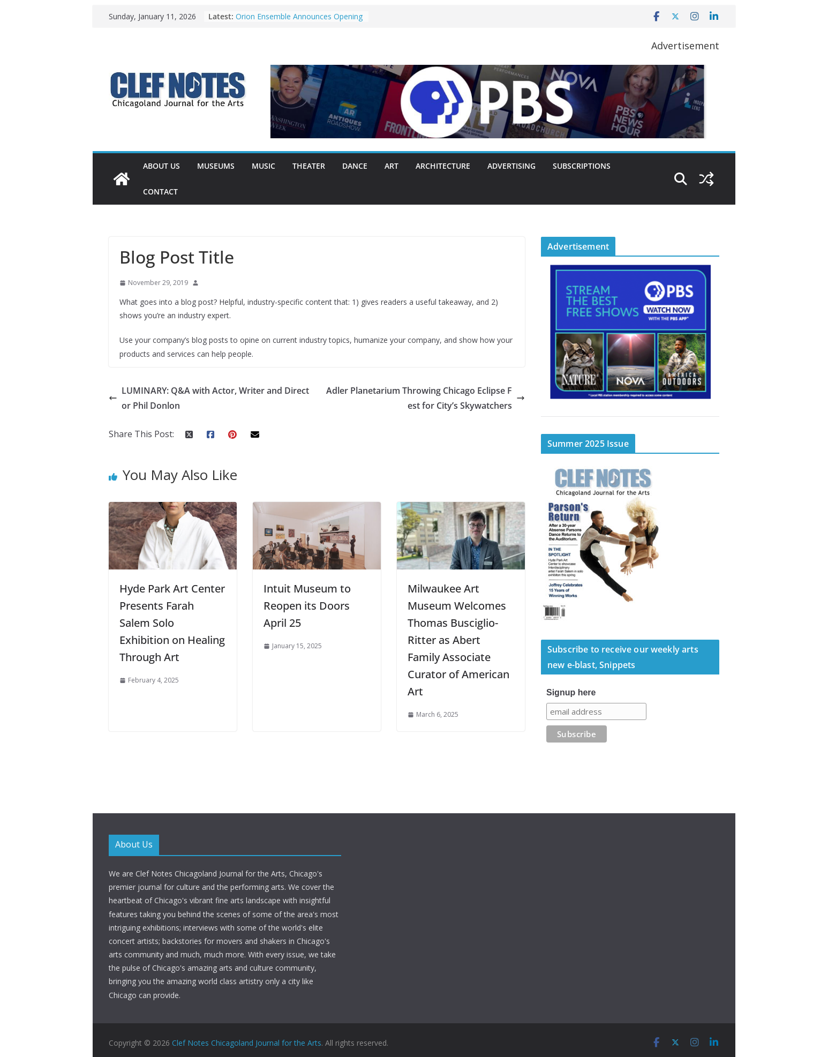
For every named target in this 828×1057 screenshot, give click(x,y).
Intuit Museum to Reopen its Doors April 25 (307, 605)
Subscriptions (582, 166)
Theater (308, 166)
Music (263, 166)
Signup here (571, 692)
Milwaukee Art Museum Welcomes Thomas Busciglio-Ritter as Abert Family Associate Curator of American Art (458, 640)
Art (391, 166)
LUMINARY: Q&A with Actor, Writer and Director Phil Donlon (209, 398)
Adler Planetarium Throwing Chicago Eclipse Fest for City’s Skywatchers (425, 398)
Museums (216, 166)
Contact (160, 191)
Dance (354, 166)
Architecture (443, 166)
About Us (161, 166)
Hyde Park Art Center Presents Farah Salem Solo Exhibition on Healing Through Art (172, 622)
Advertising (511, 166)
